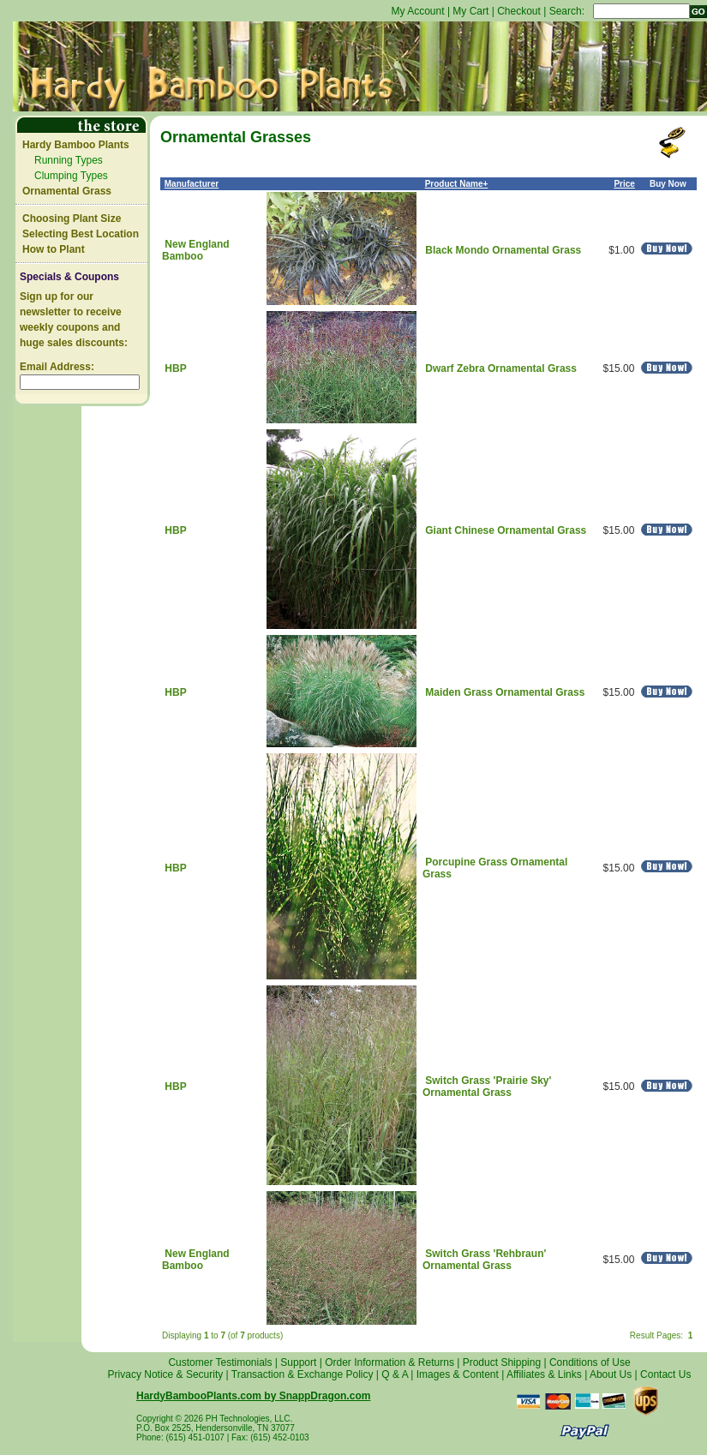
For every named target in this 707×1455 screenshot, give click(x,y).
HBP (175, 368)
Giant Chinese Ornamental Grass (505, 530)
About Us (611, 1374)
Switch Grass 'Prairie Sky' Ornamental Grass (486, 1087)
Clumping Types (71, 176)
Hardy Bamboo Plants (75, 145)
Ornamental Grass (66, 191)
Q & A (394, 1374)
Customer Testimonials (220, 1362)
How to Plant (53, 249)
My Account (418, 11)
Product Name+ (456, 184)
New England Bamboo (196, 250)
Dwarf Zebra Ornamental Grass (501, 368)
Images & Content (457, 1374)
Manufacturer (192, 184)
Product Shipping (502, 1362)
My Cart (470, 11)
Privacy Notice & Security (166, 1374)
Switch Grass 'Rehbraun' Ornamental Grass (484, 1260)
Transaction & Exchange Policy (302, 1374)
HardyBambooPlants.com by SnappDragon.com (253, 1396)
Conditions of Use (590, 1362)
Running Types (68, 160)
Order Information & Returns (389, 1362)
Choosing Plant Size (71, 219)
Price (624, 184)
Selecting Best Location (80, 234)
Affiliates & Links (544, 1374)
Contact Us (665, 1374)
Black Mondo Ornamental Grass (503, 250)
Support (298, 1362)
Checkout (519, 11)
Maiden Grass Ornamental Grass (504, 692)
